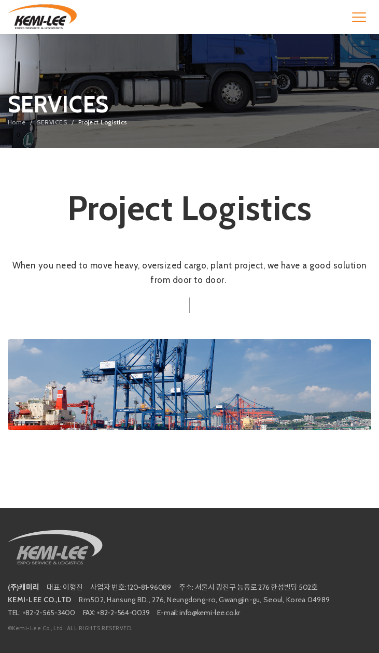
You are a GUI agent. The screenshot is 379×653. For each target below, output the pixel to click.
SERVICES (52, 122)
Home (17, 122)
